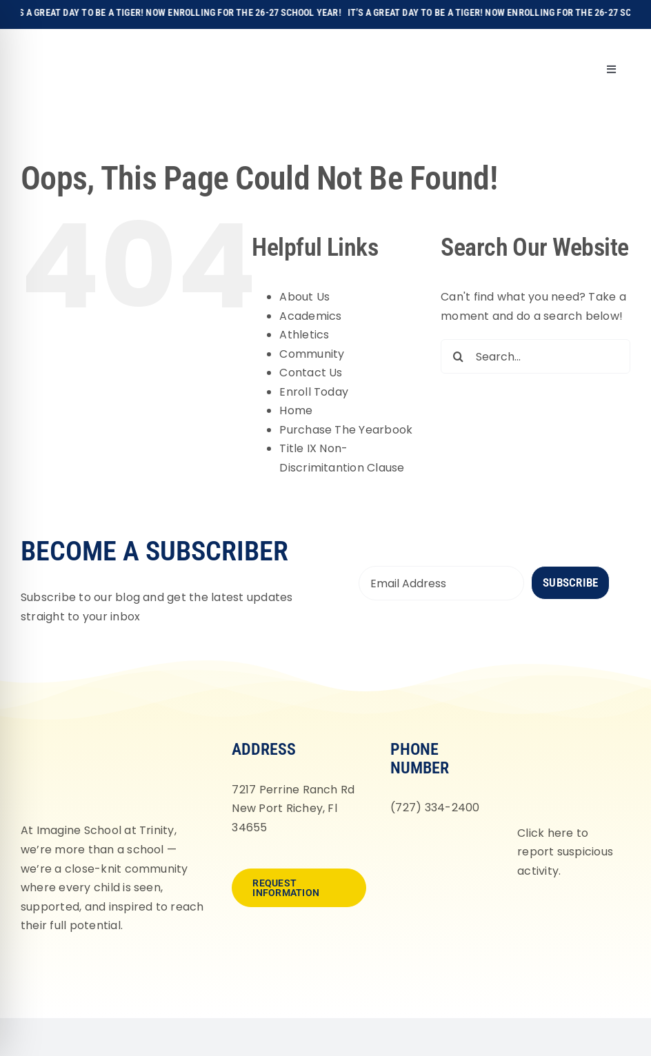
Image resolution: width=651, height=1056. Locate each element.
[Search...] (535, 356)
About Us (304, 297)
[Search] (458, 356)
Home (295, 410)
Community (311, 354)
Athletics (304, 335)
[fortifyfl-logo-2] (568, 739)
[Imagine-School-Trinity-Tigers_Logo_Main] (49, 44)
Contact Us (310, 372)
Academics (310, 316)
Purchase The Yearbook (345, 430)
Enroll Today (313, 392)
